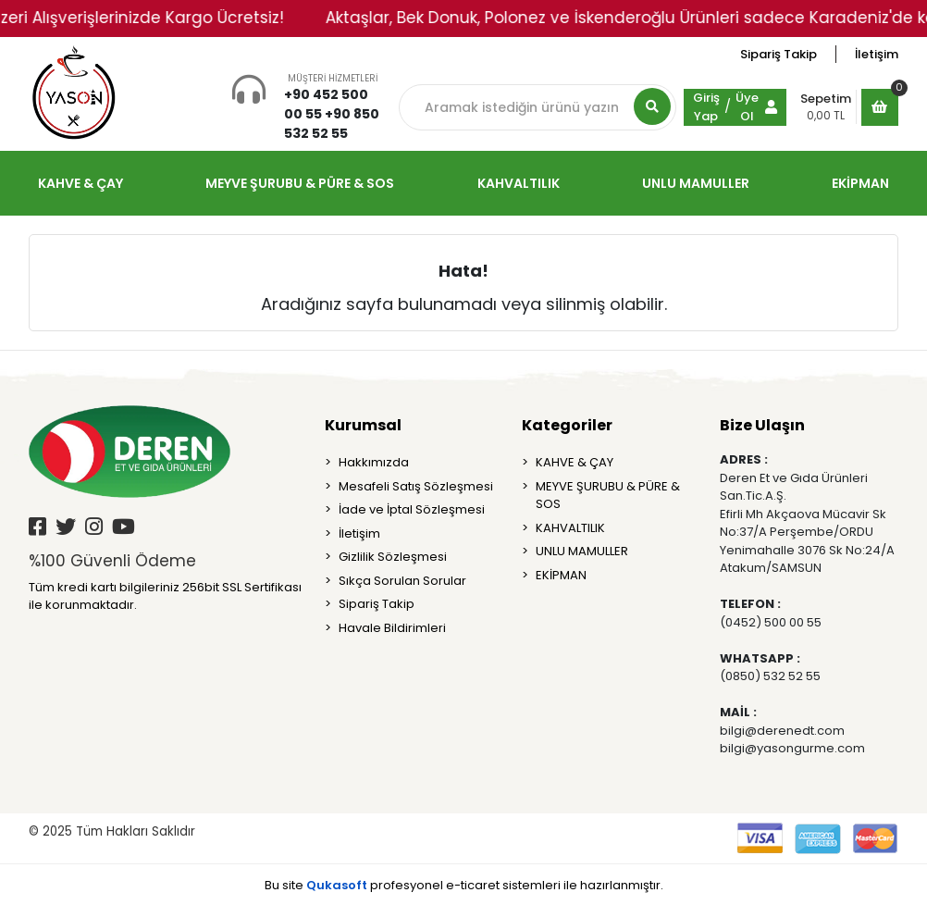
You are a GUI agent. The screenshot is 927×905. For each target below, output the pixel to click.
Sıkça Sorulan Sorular (402, 580)
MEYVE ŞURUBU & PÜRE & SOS (608, 495)
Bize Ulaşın (762, 425)
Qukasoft (336, 885)
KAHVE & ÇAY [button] (80, 183)
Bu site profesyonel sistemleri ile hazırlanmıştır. (464, 885)
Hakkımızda (374, 462)
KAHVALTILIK (570, 528)
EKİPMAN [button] (860, 183)
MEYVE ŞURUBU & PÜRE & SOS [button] (299, 183)
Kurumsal (363, 425)
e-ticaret (473, 885)
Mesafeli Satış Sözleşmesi (416, 486)
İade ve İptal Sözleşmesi (412, 509)
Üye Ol (747, 107)
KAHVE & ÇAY (574, 462)
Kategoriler (567, 425)
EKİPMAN (561, 575)
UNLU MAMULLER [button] (695, 183)
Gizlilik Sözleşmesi (393, 556)
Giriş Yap (706, 107)
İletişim (876, 54)
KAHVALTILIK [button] (518, 183)
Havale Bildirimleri (392, 628)
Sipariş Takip (778, 54)
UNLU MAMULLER (582, 551)
